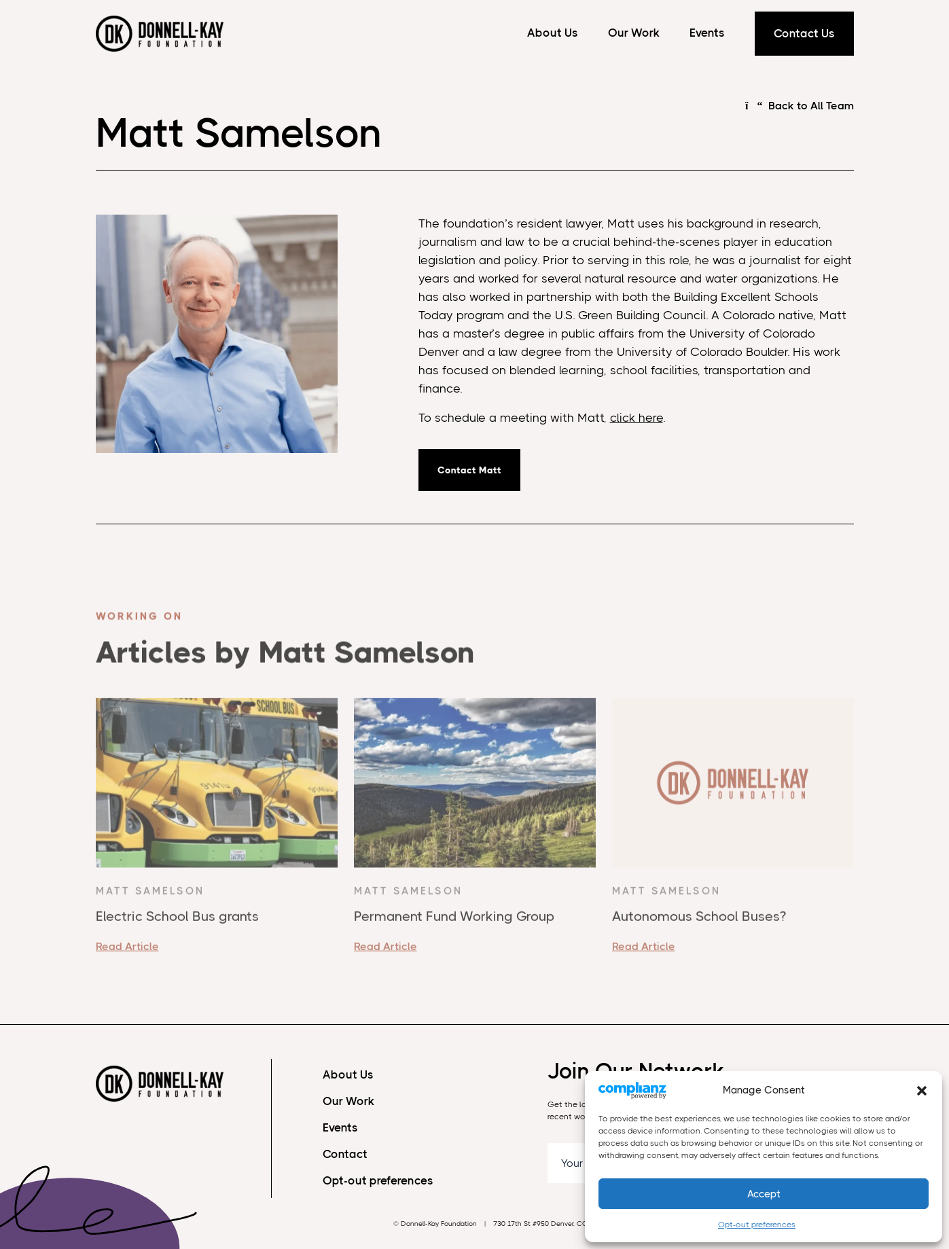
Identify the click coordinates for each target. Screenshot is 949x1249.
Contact (345, 1154)
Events (707, 32)
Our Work (348, 1101)
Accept (764, 1194)
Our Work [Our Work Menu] (634, 32)
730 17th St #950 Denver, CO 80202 (551, 1223)
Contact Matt (469, 470)
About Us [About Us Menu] (552, 32)
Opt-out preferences (756, 1224)
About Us (348, 1074)
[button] (922, 1090)
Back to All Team (799, 106)
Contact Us (804, 33)
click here (636, 417)
